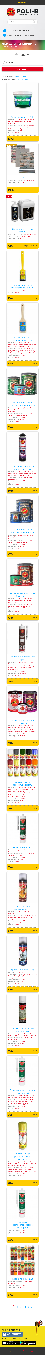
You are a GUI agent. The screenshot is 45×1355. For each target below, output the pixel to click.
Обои (22, 178)
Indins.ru (32, 1352)
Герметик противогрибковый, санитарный (22, 1225)
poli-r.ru (25, 1350)
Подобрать (22, 69)
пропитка (25, 25)
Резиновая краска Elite (22, 117)
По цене (23, 76)
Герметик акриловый (22, 847)
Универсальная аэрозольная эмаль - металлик (22, 1156)
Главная (5, 47)
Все (26, 79)
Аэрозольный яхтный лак (22, 970)
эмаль (19, 25)
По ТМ (17, 76)
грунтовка (32, 25)
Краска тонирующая (22, 1279)
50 (22, 79)
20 (18, 79)
